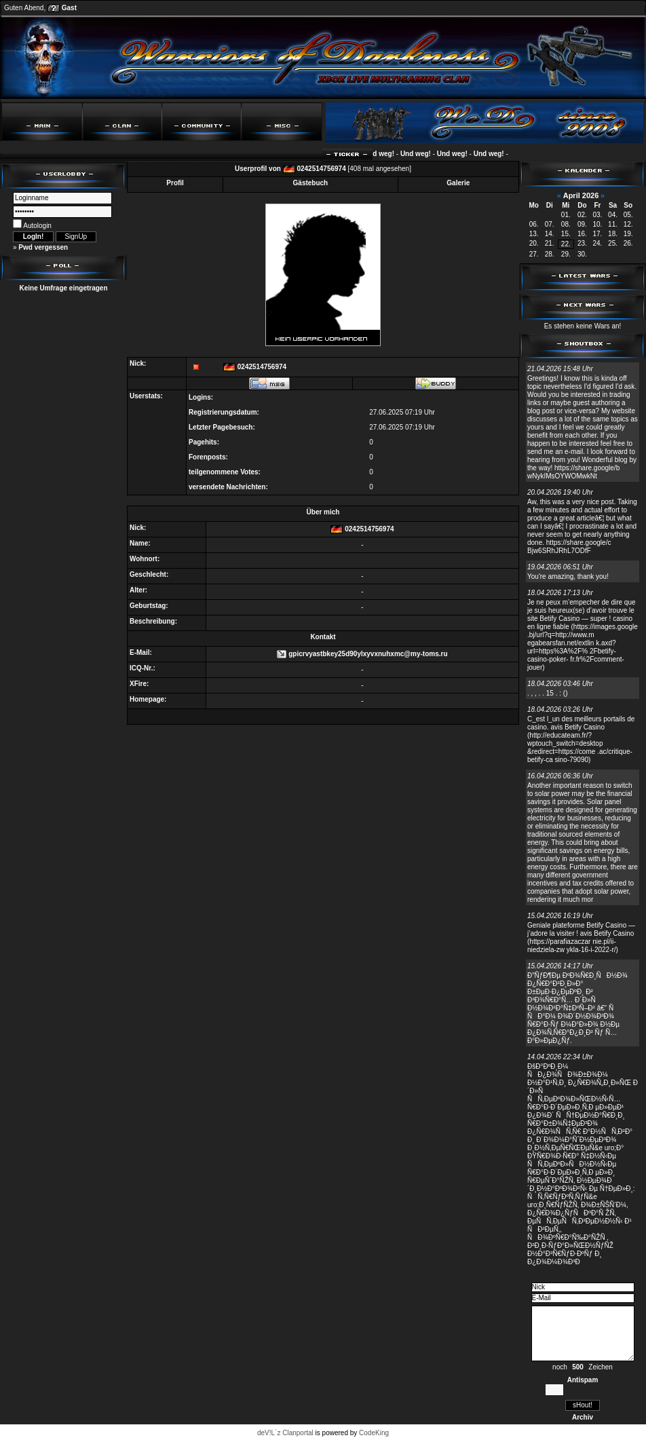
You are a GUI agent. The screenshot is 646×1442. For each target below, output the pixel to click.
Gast (69, 8)
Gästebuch (310, 183)
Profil (175, 183)
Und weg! (383, 153)
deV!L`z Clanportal (285, 1433)
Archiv (582, 1417)
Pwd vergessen (43, 247)
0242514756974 (321, 168)
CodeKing (374, 1433)
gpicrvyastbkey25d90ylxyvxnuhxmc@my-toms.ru (367, 654)
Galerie (458, 183)
